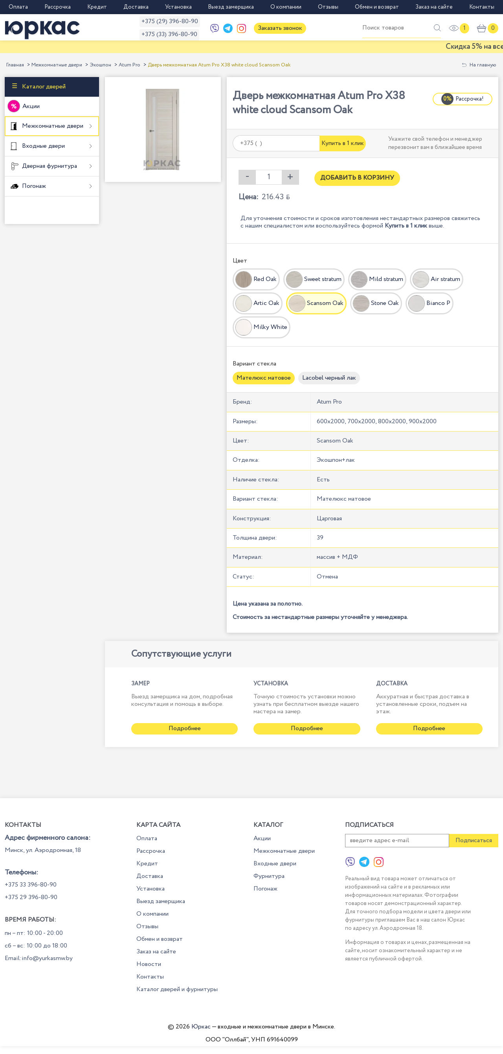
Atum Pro (129, 65)
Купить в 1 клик (342, 143)
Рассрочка (57, 7)
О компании (285, 7)
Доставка (136, 7)
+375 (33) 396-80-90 (169, 34)
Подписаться (473, 840)
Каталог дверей (43, 86)
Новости (148, 964)
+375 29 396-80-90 (31, 897)
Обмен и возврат (377, 7)
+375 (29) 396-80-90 (169, 21)
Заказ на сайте (434, 7)
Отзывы (328, 7)
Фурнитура (269, 876)
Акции (31, 106)
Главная (15, 65)
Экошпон (100, 65)
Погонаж (33, 186)
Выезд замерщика (231, 7)
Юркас (201, 1026)
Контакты (481, 7)
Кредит (97, 7)
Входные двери (42, 146)
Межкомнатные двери (56, 65)
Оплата (18, 7)
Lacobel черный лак (329, 377)
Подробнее (185, 728)
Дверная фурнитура (48, 166)
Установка (178, 7)
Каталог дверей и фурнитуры (177, 989)
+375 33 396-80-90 (31, 884)
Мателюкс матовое (264, 377)
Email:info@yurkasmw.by (39, 958)
